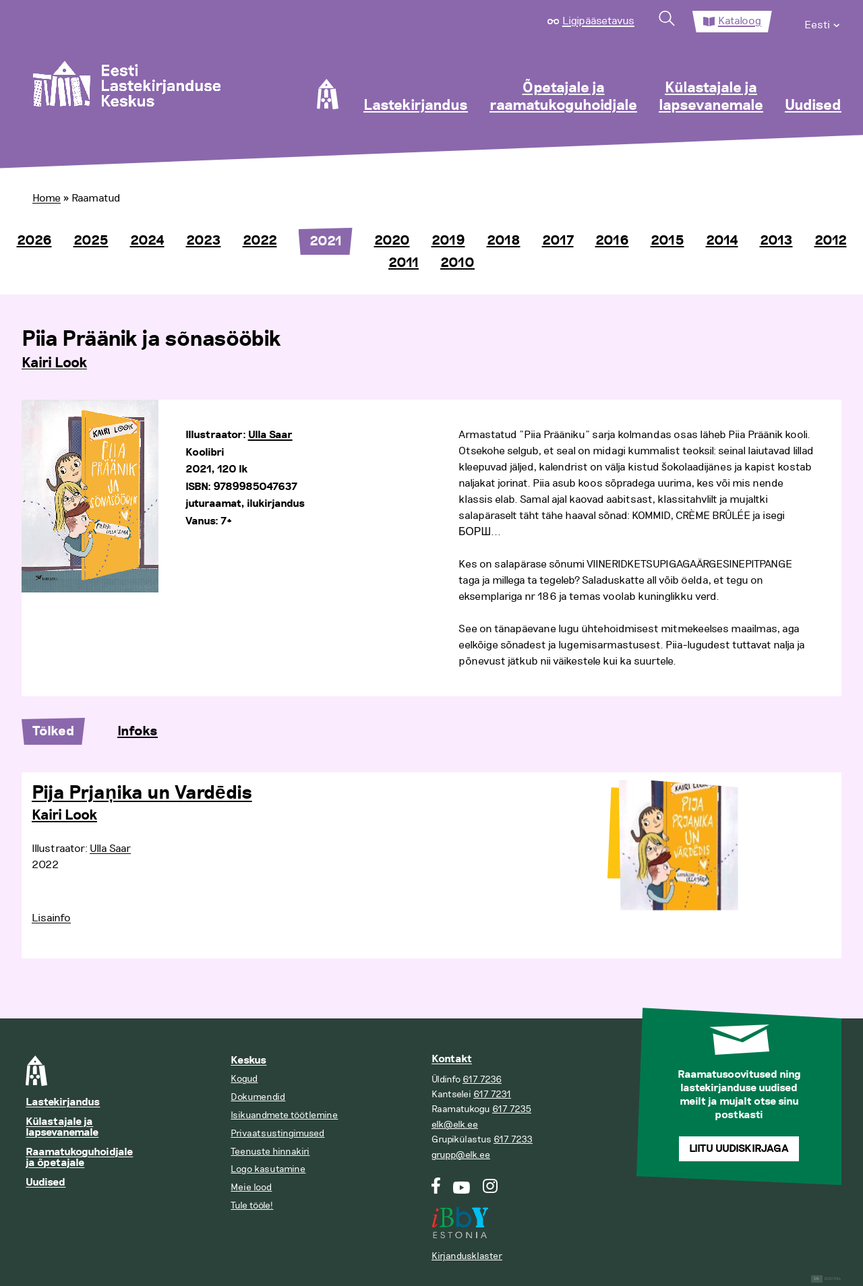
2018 (503, 240)
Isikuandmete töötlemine (284, 1115)
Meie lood (251, 1187)
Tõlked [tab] (53, 731)
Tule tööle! (252, 1205)
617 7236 (482, 1079)
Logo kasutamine (268, 1169)
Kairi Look (54, 363)
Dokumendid (258, 1097)
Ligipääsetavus (598, 21)
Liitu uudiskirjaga (739, 1149)
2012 (830, 240)
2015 (667, 240)
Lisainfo (51, 918)
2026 (34, 240)
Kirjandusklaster (467, 1256)
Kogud (244, 1078)
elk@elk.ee (455, 1124)
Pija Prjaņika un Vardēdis (142, 793)
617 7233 (513, 1139)
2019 (448, 240)
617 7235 (511, 1109)
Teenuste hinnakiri (270, 1151)
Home (46, 198)
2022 (260, 240)
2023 (203, 240)
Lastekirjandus (415, 106)
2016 (612, 240)
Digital (826, 1279)
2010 (457, 263)
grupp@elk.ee (461, 1155)
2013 (776, 240)
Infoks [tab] (137, 731)
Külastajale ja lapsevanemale (711, 97)
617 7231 (492, 1094)
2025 (91, 240)
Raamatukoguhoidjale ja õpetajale (79, 1157)
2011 (403, 263)
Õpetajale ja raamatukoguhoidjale (563, 97)
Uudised (813, 106)
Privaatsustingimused (277, 1133)
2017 (558, 240)
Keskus (248, 1060)
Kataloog (739, 21)
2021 (325, 241)
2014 (722, 240)
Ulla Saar (270, 435)
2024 (147, 240)
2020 (392, 240)
